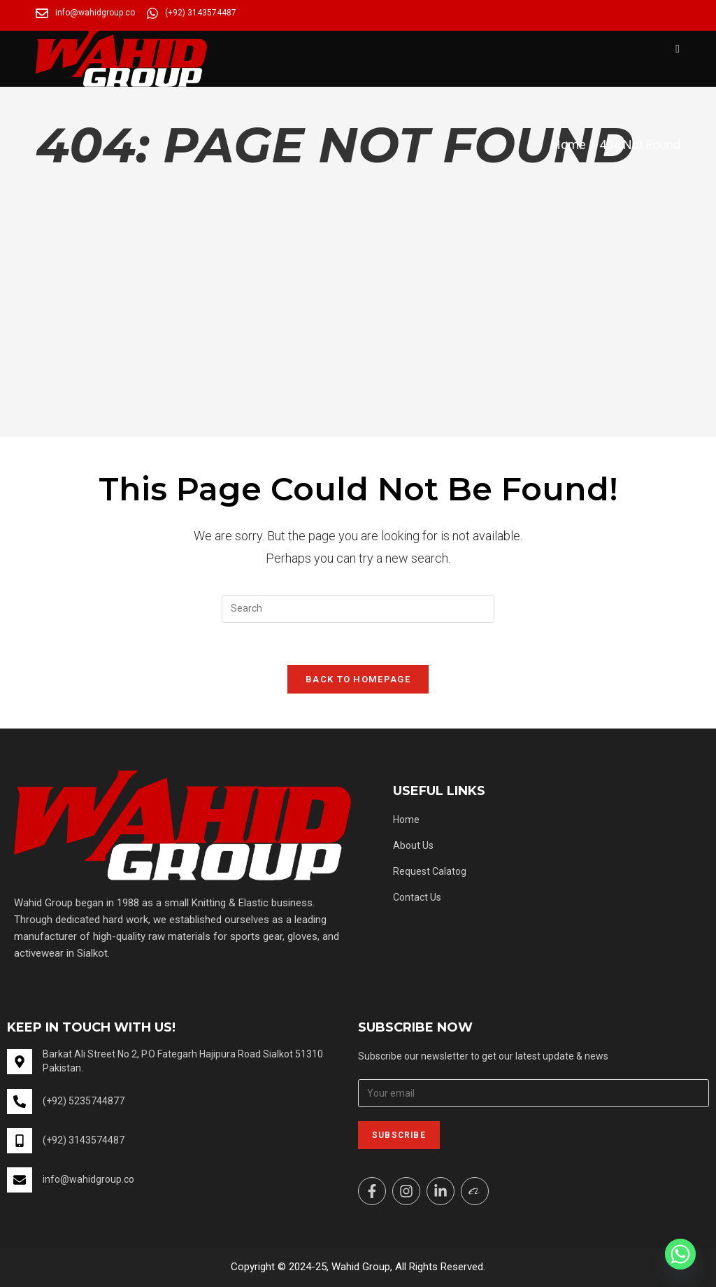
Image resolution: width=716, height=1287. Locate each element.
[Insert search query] (358, 609)
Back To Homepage (358, 679)
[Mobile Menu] (677, 48)
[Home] (569, 144)
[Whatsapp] (680, 1254)
